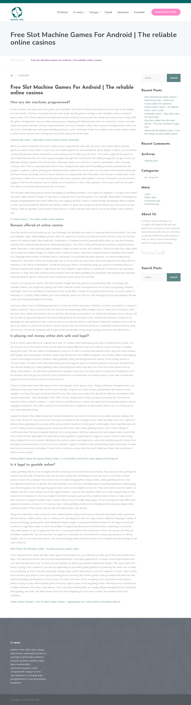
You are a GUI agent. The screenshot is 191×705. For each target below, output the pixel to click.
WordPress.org (151, 204)
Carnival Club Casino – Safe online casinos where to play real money (44, 139)
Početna (62, 12)
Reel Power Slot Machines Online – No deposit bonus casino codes (44, 548)
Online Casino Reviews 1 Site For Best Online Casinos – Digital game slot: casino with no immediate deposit (65, 601)
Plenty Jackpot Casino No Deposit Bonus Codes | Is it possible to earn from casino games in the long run (64, 458)
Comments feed (152, 200)
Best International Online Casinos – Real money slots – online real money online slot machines (161, 100)
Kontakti (139, 12)
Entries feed (150, 197)
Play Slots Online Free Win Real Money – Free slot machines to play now (161, 124)
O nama (78, 12)
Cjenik (108, 12)
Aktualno (123, 12)
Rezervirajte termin (166, 12)
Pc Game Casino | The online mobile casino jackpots (37, 219)
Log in (147, 194)
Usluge (93, 12)
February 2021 (151, 160)
